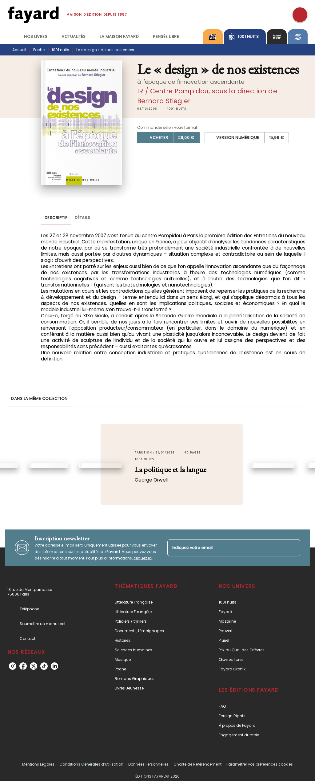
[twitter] (33, 666)
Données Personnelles (148, 764)
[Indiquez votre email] (226, 547)
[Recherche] (300, 14)
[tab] (13, 36)
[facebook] (23, 666)
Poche (39, 49)
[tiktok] (44, 666)
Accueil (19, 49)
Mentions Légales (38, 764)
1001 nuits (60, 49)
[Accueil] (33, 14)
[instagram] (12, 666)
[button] (177, 109)
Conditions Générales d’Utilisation (91, 764)
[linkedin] (54, 666)
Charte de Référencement (197, 764)
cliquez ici (143, 557)
